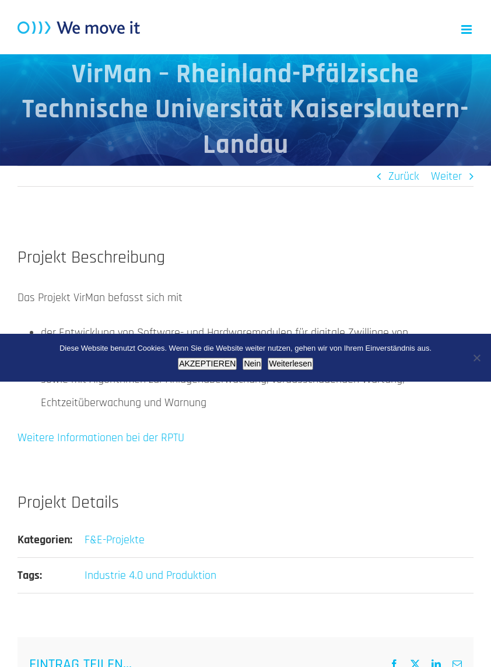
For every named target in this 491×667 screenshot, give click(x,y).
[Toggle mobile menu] (467, 29)
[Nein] (476, 358)
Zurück (403, 176)
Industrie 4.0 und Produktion (150, 575)
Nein (252, 363)
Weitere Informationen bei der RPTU (100, 437)
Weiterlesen (290, 363)
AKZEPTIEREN (207, 363)
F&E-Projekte (115, 539)
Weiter (446, 176)
